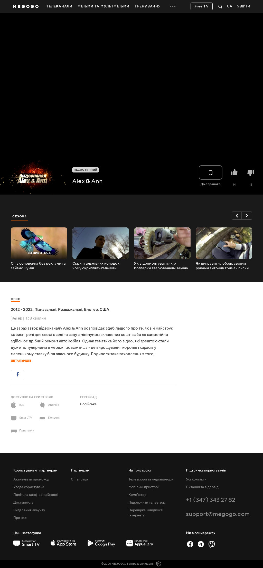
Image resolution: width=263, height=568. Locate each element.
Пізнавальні (45, 309)
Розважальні (70, 309)
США (104, 309)
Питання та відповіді (203, 487)
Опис (15, 299)
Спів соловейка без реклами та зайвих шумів (38, 266)
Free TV (202, 6)
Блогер (91, 309)
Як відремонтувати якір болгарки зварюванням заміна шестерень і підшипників (161, 266)
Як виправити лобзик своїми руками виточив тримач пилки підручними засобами (222, 266)
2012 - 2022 (22, 309)
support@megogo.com (218, 514)
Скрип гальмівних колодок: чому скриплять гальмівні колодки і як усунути (96, 266)
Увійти (243, 6)
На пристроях (139, 470)
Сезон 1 (19, 216)
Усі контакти (196, 479)
